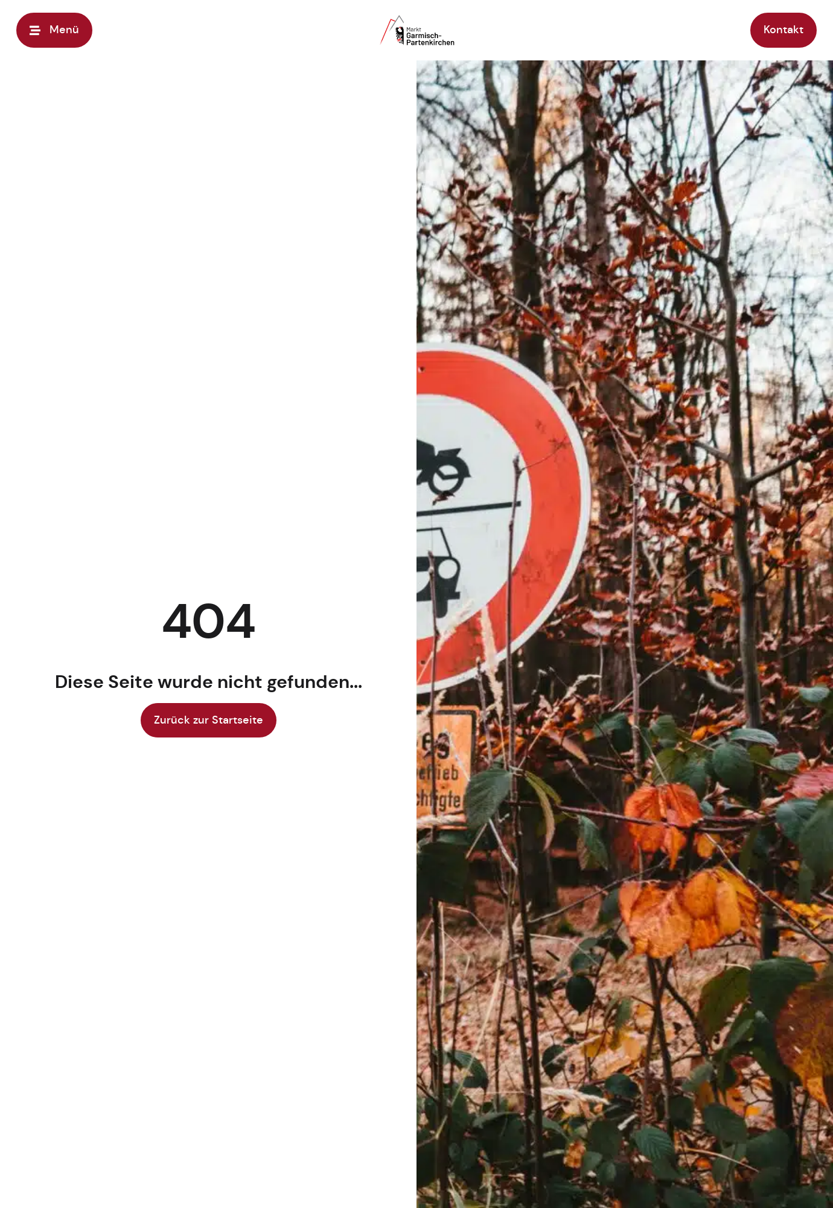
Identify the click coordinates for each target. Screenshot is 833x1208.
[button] (26, 1181)
